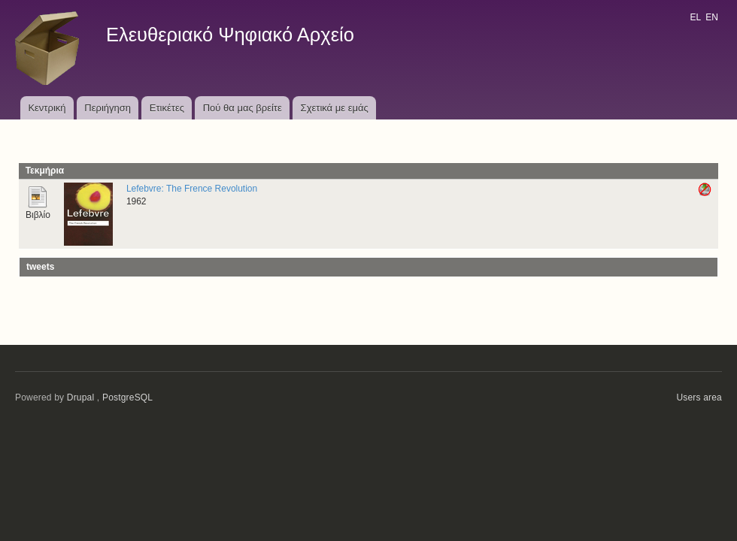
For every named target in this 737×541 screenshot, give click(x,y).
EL (695, 17)
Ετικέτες (167, 107)
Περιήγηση (107, 107)
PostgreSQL (127, 397)
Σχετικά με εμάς (334, 107)
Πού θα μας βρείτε (242, 107)
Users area (699, 397)
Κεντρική (46, 107)
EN (711, 17)
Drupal (81, 397)
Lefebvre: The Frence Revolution (191, 188)
